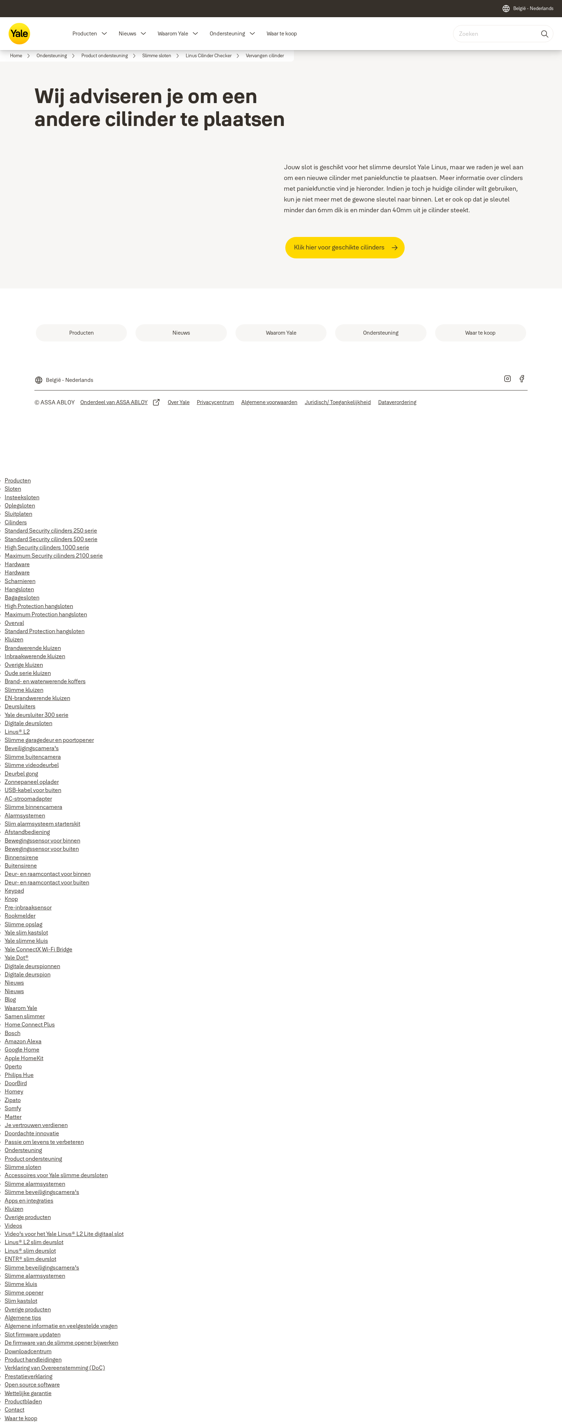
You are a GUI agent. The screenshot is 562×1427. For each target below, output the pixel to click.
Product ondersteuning (33, 1158)
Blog (10, 999)
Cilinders (16, 522)
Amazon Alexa (23, 1041)
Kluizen (14, 639)
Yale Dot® (17, 957)
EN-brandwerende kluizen (37, 698)
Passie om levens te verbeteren (44, 1141)
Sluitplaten (18, 513)
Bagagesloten (22, 597)
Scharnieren (20, 580)
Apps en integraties (29, 1200)
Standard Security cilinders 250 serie (51, 530)
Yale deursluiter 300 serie (36, 714)
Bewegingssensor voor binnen (42, 840)
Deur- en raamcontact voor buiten (47, 882)
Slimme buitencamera (33, 756)
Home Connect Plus (30, 1024)
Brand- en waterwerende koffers (45, 681)
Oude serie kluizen (28, 672)
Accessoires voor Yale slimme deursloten (56, 1175)
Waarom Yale (173, 33)
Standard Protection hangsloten (45, 631)
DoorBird (16, 1083)
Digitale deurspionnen (32, 966)
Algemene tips (23, 1317)
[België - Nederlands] (527, 8)
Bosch (12, 1033)
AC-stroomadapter (28, 798)
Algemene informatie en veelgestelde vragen (61, 1325)
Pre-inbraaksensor (28, 907)
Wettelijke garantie (28, 1393)
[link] (21, 55)
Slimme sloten (23, 1166)
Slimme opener (24, 1292)
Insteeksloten (22, 497)
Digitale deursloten (28, 723)
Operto (13, 1066)
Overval (14, 622)
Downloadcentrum (28, 1351)
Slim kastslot (21, 1300)
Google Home (22, 1049)
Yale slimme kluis (26, 940)
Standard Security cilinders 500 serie (51, 539)
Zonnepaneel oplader (32, 781)
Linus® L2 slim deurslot (34, 1242)
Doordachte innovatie (32, 1133)
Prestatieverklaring (28, 1376)
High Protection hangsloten (39, 606)
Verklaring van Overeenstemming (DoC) (55, 1367)
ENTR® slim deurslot (30, 1258)
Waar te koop (282, 33)
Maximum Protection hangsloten (46, 614)
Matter (13, 1116)
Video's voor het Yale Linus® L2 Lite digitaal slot (64, 1233)
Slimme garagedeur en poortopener (49, 739)
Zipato (13, 1099)
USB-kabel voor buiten (33, 789)
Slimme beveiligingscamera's (42, 1191)
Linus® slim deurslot (30, 1250)
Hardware (17, 564)
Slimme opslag (23, 924)
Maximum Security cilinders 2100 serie (54, 555)
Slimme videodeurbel (32, 764)
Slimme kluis (21, 1283)
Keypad (14, 890)
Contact (14, 1409)
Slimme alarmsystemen (35, 1183)
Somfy (13, 1108)
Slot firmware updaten (33, 1334)
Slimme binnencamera (33, 806)
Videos (13, 1225)
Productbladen (23, 1401)
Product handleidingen (33, 1359)
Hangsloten (19, 589)
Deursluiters (20, 706)
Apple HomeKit (24, 1058)
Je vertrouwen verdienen (36, 1125)
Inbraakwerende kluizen (35, 656)
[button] (104, 33)
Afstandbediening (27, 831)
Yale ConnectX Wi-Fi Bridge (38, 949)
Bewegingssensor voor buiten (42, 848)
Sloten (13, 488)
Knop (11, 898)
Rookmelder (20, 915)
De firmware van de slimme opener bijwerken (61, 1342)
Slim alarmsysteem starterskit (42, 823)
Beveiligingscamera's (32, 748)
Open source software (32, 1384)
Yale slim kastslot (26, 932)
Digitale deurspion (28, 974)
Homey (14, 1091)
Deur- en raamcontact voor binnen (48, 873)
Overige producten (28, 1216)
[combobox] (503, 33)
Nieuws (127, 33)
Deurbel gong (21, 773)
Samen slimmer (25, 1016)
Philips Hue (19, 1074)
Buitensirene (21, 865)
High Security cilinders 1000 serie (47, 547)
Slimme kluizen (24, 689)
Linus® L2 (17, 731)
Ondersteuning (227, 33)
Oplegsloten (20, 505)
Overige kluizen (24, 664)
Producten (84, 33)
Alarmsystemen (25, 815)
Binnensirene (21, 857)
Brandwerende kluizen (33, 647)
